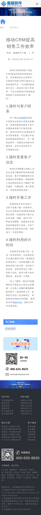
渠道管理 (5, 408)
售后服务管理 (7, 414)
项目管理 (5, 406)
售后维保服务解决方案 (11, 429)
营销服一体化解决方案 (11, 432)
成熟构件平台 (26, 408)
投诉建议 (32, 440)
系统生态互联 (26, 406)
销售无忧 (9, 472)
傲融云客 (23, 470)
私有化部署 (10, 329)
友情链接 (5, 465)
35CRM (5, 470)
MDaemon (20, 475)
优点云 (17, 472)
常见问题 (32, 432)
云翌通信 (11, 478)
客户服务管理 (7, 411)
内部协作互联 (26, 403)
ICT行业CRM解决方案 (11, 440)
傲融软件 (13, 470)
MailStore (30, 475)
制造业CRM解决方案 (11, 426)
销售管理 (5, 403)
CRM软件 (23, 118)
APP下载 (31, 437)
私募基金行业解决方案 (11, 437)
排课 (23, 472)
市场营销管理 (7, 400)
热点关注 (14, 27)
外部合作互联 (26, 400)
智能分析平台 (26, 411)
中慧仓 (19, 478)
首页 (2, 27)
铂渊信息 (11, 475)
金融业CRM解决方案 (11, 434)
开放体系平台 (26, 414)
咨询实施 (32, 426)
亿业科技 (27, 478)
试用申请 (32, 434)
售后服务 (32, 429)
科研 (29, 472)
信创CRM (17, 302)
